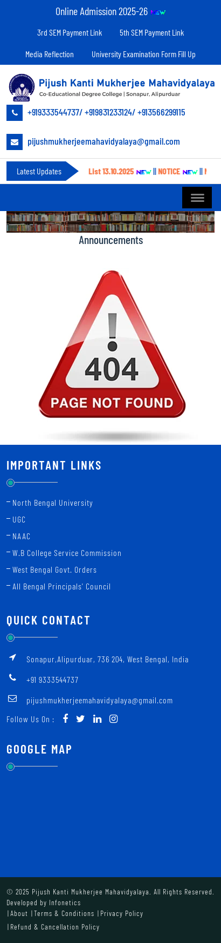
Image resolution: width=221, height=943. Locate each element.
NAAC (21, 536)
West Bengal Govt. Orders (54, 569)
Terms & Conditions (64, 913)
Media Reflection (49, 54)
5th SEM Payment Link (152, 32)
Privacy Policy (121, 913)
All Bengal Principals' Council (61, 586)
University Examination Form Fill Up (144, 54)
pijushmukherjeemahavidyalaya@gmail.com (93, 142)
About (19, 913)
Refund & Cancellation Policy (55, 926)
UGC (19, 519)
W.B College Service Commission (67, 552)
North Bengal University (52, 502)
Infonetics (65, 902)
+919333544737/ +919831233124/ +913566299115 (95, 113)
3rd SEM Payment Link (69, 32)
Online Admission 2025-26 (111, 10)
